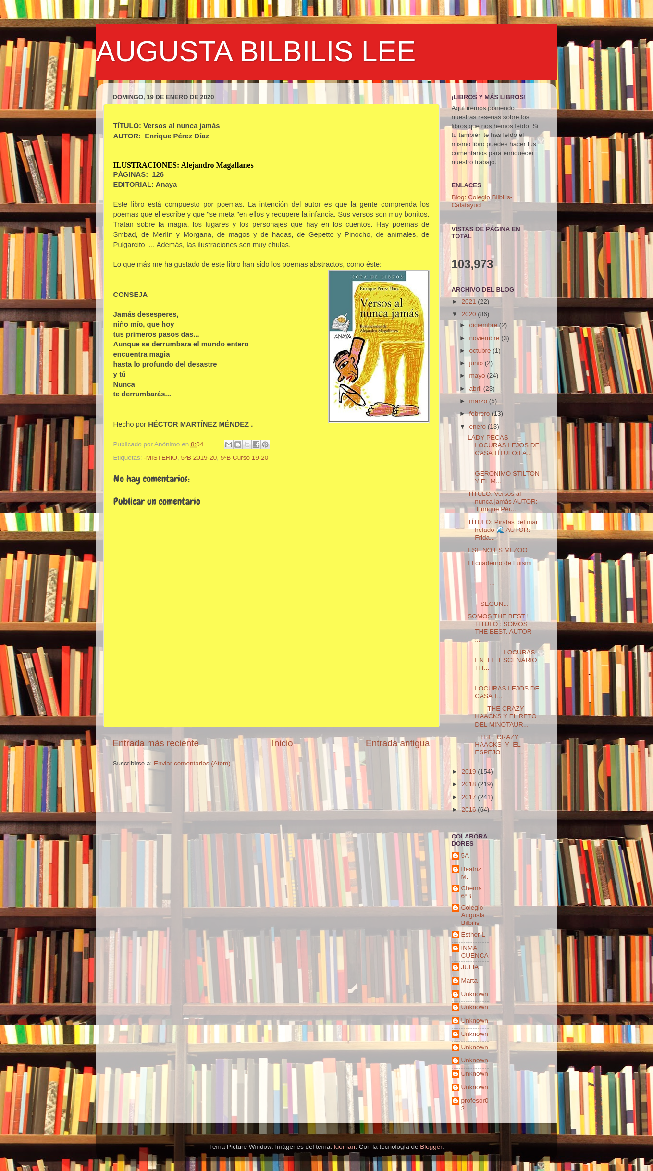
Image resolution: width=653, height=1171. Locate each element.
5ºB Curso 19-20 (244, 457)
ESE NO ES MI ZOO (498, 550)
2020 (469, 314)
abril (476, 388)
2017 (469, 797)
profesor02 (475, 1104)
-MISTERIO (160, 457)
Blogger (431, 1146)
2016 (469, 809)
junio (477, 363)
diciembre (484, 325)
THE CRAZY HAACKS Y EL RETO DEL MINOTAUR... (502, 716)
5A (465, 855)
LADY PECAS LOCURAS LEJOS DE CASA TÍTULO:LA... (503, 445)
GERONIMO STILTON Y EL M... (504, 473)
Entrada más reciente (156, 743)
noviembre (485, 338)
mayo (478, 375)
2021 (469, 301)
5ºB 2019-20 (199, 457)
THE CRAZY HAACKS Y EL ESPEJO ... (496, 744)
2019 (469, 771)
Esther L (473, 934)
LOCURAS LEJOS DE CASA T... (503, 688)
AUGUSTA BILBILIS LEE (256, 51)
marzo (479, 401)
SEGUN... (504, 599)
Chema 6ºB (471, 892)
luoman (344, 1146)
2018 (469, 784)
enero (478, 426)
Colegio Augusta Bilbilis (473, 915)
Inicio (282, 743)
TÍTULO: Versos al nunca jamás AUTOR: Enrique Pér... (502, 501)
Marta (469, 980)
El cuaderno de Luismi (500, 563)
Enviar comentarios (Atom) (192, 763)
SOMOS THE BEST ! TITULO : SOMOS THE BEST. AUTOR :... (499, 628)
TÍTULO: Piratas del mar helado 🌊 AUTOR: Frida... (503, 529)
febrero (480, 413)
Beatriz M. (471, 872)
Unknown (474, 994)
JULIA (470, 967)
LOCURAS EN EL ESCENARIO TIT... (502, 660)
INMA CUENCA (475, 951)
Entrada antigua (398, 743)
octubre (481, 350)
